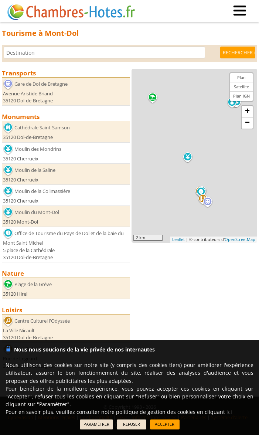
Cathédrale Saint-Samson (42, 127)
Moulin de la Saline (34, 170)
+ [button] (247, 111)
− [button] (247, 123)
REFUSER (131, 424)
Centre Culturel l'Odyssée (42, 320)
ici (229, 411)
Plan (241, 77)
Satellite (241, 86)
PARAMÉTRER (96, 424)
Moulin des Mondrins (37, 148)
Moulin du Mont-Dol (36, 212)
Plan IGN (241, 96)
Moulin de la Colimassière (42, 191)
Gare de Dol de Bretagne (41, 84)
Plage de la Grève (33, 284)
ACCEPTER (164, 424)
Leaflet (178, 239)
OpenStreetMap (240, 239)
